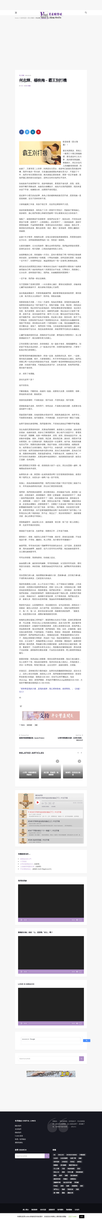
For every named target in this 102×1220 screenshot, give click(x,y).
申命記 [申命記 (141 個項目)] (56, 1186)
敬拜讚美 (60, 1210)
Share (53, 807)
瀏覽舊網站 (19, 1143)
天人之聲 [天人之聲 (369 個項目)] (56, 1169)
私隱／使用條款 (20, 1139)
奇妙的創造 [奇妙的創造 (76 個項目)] (71, 1169)
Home (17, 18)
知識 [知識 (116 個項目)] (67, 1186)
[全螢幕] (80, 920)
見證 (36, 725)
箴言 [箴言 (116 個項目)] (81, 1186)
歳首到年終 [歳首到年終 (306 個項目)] (57, 1179)
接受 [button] (81, 1216)
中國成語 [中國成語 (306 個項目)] (82, 1155)
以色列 (77, 1210)
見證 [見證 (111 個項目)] (77, 1189)
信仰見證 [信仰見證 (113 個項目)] (56, 1162)
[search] (50, 1039)
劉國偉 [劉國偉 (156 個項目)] (56, 1165)
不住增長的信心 (25, 869)
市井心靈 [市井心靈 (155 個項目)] (70, 1172)
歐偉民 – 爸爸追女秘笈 (73, 773)
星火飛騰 (31, 18)
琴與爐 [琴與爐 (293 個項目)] (76, 1182)
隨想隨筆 (34, 1210)
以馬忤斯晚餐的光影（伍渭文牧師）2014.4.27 (70, 739)
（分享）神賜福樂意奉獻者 (29, 773)
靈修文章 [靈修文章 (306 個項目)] (70, 1193)
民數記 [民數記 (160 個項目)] (65, 1179)
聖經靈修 (69, 1210)
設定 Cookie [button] (72, 1216)
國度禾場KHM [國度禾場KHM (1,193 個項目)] (73, 1165)
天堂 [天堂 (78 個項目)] (63, 1169)
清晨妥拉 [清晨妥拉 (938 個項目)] (73, 1179)
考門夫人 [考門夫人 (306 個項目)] (56, 1189)
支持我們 (18, 1129)
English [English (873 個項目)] (61, 1155)
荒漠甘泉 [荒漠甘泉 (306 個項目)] (70, 1189)
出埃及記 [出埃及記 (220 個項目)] (64, 1162)
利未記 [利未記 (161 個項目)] (72, 1162)
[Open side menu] (16, 13)
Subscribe (45, 807)
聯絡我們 (18, 1132)
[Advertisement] (51, 4)
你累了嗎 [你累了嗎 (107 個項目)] (73, 1158)
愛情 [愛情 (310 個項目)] (55, 1175)
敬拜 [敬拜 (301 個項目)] (60, 1175)
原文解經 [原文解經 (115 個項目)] (63, 1165)
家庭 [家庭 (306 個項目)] (63, 1172)
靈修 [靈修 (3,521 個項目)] (63, 1193)
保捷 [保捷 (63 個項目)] (80, 1158)
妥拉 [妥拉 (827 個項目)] (78, 1169)
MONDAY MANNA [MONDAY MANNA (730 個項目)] (72, 1155)
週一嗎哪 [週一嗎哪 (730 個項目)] (56, 1193)
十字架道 (23, 861)
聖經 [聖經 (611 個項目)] (63, 1189)
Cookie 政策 (19, 1136)
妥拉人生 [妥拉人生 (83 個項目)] (56, 1172)
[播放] (22, 920)
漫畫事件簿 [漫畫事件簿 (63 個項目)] (57, 1182)
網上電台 (26, 1210)
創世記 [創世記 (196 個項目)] (79, 1162)
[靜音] (77, 920)
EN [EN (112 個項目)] (54, 1155)
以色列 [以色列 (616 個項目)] (56, 1158)
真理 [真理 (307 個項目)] (62, 1186)
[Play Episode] (37, 802)
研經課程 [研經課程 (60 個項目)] (74, 1186)
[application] (51, 903)
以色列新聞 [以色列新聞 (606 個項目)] (64, 1158)
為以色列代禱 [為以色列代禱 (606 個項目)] (67, 1182)
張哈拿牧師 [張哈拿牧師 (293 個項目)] (79, 1172)
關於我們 (18, 1126)
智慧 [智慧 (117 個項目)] (66, 1175)
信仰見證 (23, 18)
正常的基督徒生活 (26, 864)
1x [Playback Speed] (49, 803)
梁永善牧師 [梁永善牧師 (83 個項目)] (74, 1175)
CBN (22, 86)
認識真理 (52, 1210)
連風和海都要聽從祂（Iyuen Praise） (32, 738)
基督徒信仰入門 (25, 859)
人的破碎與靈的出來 (27, 866)
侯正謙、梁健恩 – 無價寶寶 (51, 773)
